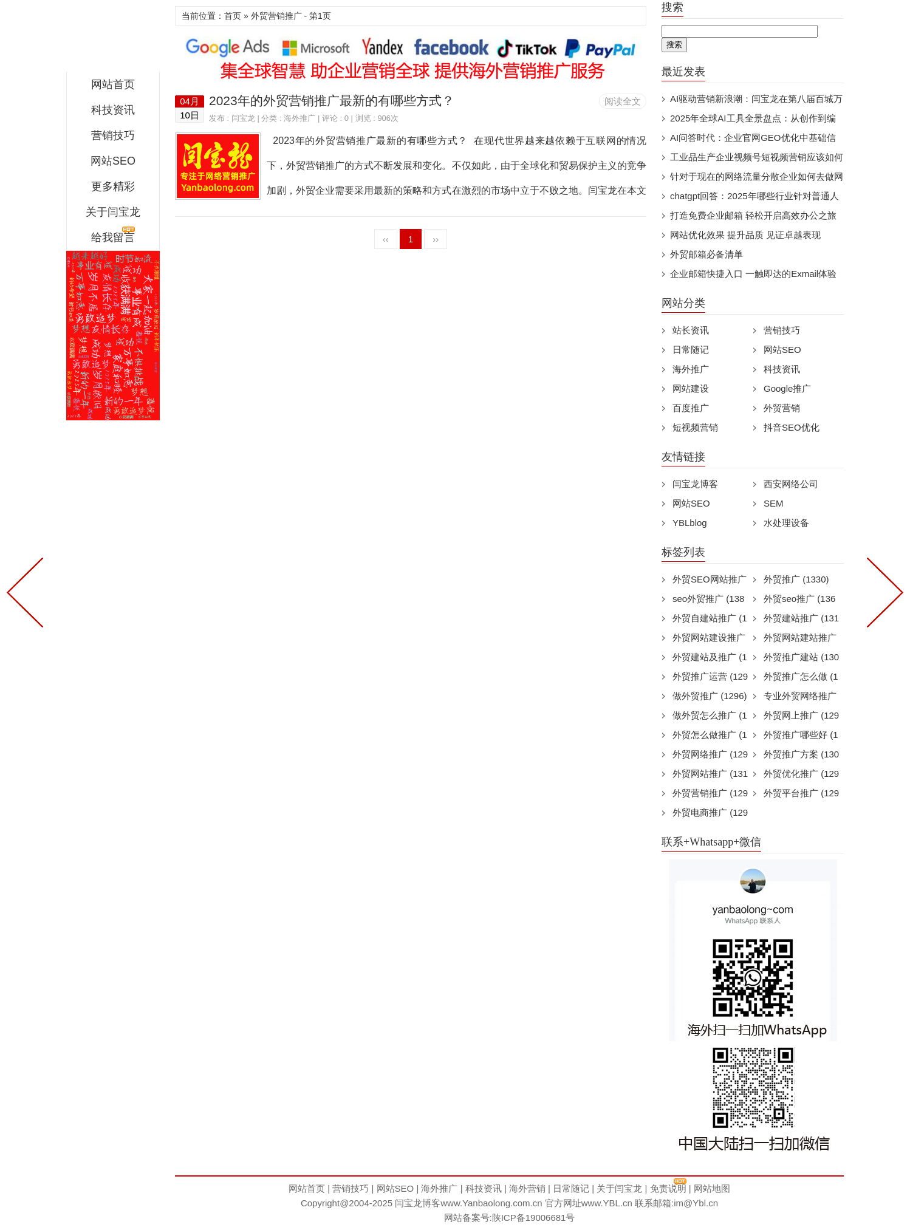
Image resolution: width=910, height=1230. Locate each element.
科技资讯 (113, 110)
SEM (774, 503)
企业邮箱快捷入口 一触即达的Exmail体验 (753, 273)
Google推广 (787, 388)
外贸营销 (782, 408)
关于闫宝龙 (113, 212)
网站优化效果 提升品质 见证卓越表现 (745, 235)
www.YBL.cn (606, 1203)
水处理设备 (786, 523)
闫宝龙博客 (695, 484)
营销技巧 (113, 135)
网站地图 (712, 1188)
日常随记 (690, 349)
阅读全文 (622, 101)
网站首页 (113, 84)
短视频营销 (695, 427)
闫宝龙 (113, 39)
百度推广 (690, 408)
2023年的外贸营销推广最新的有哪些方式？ (331, 101)
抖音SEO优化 (791, 427)
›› (436, 239)
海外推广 (299, 118)
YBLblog (689, 523)
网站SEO (113, 161)
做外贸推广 (709, 696)
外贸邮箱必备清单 (706, 254)
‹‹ (386, 239)
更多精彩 (113, 186)
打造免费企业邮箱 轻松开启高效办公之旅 (753, 215)
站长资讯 (690, 330)
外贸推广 (796, 579)
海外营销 (527, 1188)
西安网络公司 (791, 484)
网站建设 (690, 388)
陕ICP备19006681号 (533, 1217)
